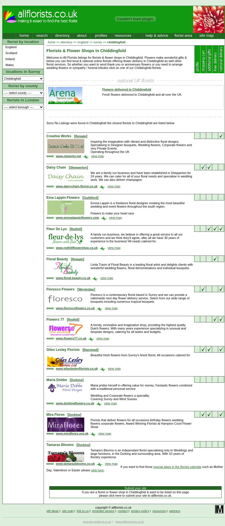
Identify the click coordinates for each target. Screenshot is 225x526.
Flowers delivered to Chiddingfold (126, 89)
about (81, 35)
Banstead (90, 349)
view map (97, 156)
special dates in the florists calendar (178, 466)
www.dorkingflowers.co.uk (75, 403)
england (82, 42)
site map (206, 35)
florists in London (23, 100)
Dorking (76, 380)
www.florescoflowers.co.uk (75, 308)
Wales (9, 65)
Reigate (80, 136)
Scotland (11, 53)
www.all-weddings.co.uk (97, 521)
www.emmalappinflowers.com (77, 217)
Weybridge (86, 289)
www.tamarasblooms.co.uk (75, 463)
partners (174, 511)
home (24, 35)
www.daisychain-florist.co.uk (76, 186)
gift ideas (52, 511)
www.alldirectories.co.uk (129, 521)
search (42, 35)
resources (123, 35)
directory (62, 35)
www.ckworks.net (68, 156)
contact (123, 511)
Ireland (10, 59)
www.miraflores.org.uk (72, 433)
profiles (101, 35)
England (11, 47)
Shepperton (78, 167)
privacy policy (140, 511)
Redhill (76, 229)
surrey (98, 42)
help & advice (157, 35)
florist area (183, 35)
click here (97, 470)
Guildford (90, 197)
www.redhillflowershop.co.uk (77, 247)
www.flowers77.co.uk (71, 338)
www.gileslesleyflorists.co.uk (77, 368)
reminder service (103, 511)
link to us (83, 511)
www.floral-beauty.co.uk (73, 278)
